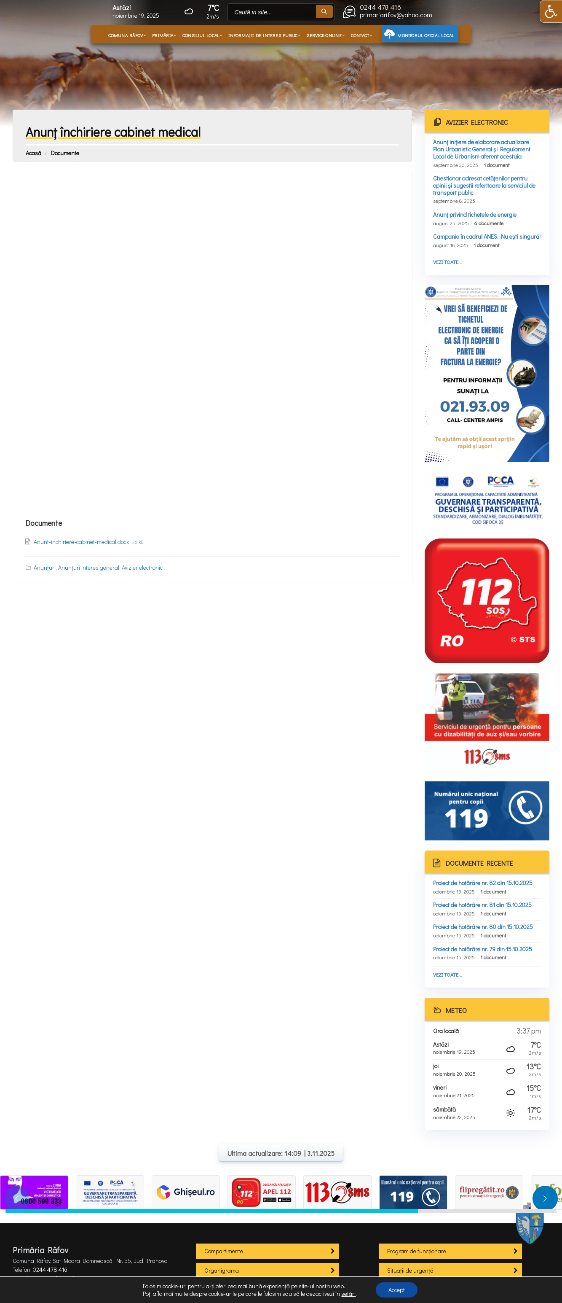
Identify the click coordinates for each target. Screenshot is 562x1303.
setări (348, 1294)
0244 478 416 (50, 1269)
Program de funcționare (416, 1251)
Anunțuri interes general (88, 567)
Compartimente (223, 1251)
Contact (360, 35)
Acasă (33, 153)
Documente (65, 153)
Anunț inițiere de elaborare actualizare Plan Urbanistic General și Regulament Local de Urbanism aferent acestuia (481, 149)
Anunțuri (45, 567)
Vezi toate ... (447, 261)
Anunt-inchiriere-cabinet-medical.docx (82, 542)
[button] (551, 11)
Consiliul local (200, 35)
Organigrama (221, 1270)
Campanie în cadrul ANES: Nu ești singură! (487, 236)
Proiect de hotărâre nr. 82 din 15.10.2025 (483, 883)
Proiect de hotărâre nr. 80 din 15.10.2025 (483, 927)
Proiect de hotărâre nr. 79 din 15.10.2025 (482, 949)
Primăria (162, 35)
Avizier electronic (142, 567)
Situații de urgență (410, 1270)
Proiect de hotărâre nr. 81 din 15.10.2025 (482, 905)
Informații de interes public (262, 35)
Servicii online (324, 35)
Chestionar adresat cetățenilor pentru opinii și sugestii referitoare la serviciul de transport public (484, 185)
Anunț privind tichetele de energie (475, 214)
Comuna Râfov (125, 35)
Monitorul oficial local (425, 35)
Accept (396, 1290)
